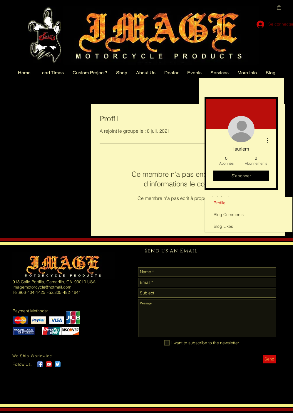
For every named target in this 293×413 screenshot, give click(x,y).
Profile (219, 202)
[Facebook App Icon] (40, 364)
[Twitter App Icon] (58, 364)
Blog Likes (223, 226)
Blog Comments (229, 214)
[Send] (269, 359)
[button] (279, 7)
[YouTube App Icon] (49, 364)
